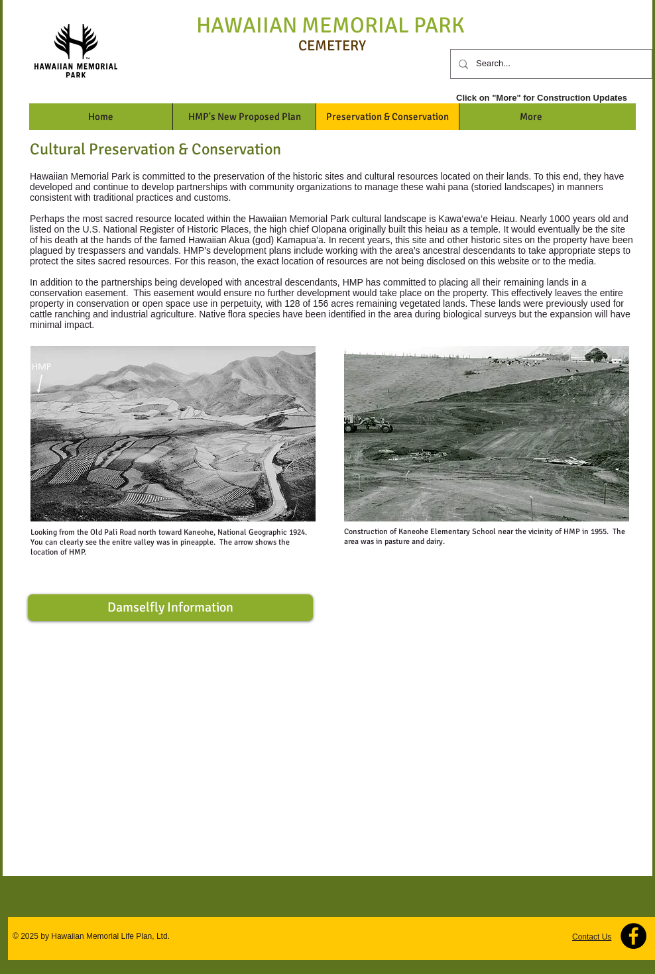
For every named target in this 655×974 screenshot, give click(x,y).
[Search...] (550, 64)
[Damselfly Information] (170, 607)
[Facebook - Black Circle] (633, 936)
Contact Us (591, 937)
